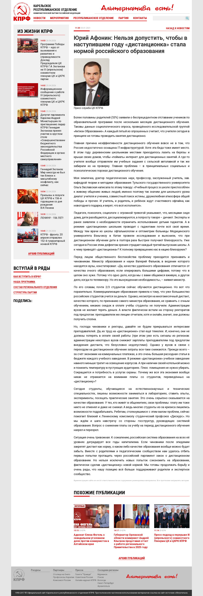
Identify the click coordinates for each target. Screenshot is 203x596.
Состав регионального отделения (35, 287)
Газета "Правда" (83, 574)
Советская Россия (84, 577)
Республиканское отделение (93, 18)
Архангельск (104, 586)
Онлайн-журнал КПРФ (85, 580)
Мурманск (102, 574)
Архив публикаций (41, 253)
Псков (101, 577)
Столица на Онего (61, 574)
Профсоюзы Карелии (63, 577)
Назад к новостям (178, 28)
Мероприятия (59, 18)
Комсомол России (62, 580)
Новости (39, 18)
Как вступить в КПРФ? (27, 276)
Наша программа (24, 281)
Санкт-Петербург (106, 583)
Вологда (102, 580)
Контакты (140, 18)
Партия (123, 18)
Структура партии (25, 292)
